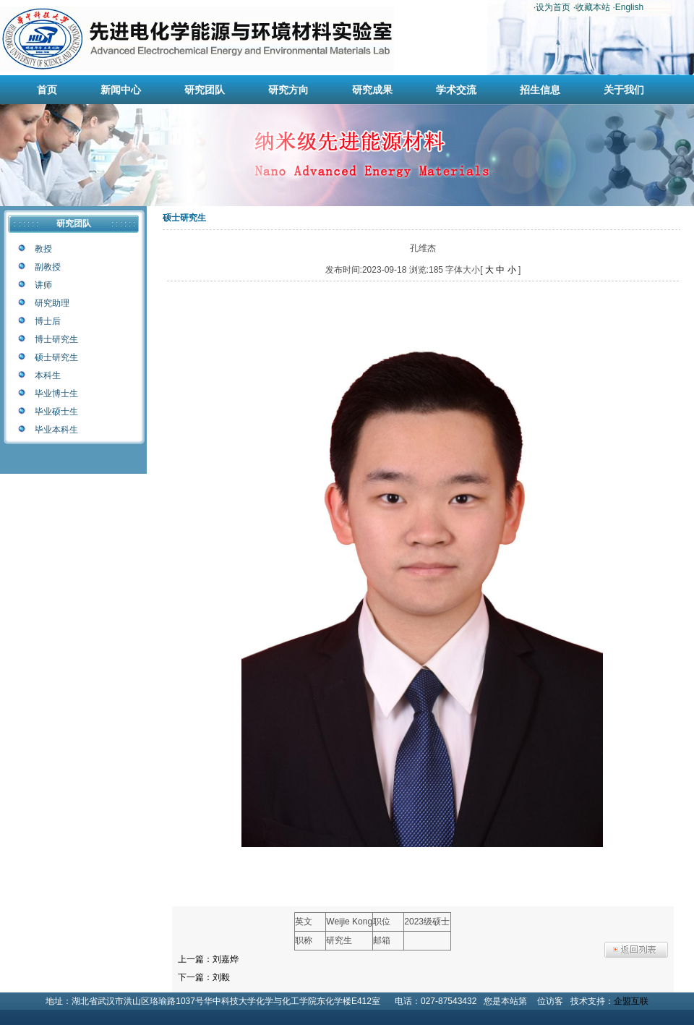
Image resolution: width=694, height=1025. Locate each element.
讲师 (43, 285)
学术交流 (456, 89)
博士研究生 (56, 339)
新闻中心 (120, 89)
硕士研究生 (56, 357)
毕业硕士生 (56, 412)
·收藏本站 (591, 7)
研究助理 (52, 303)
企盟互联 (631, 1001)
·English (627, 7)
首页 (47, 89)
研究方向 (288, 89)
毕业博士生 (56, 393)
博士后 (48, 321)
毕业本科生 (56, 430)
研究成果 (372, 89)
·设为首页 (552, 7)
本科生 (48, 375)
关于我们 (624, 89)
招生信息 (540, 89)
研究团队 (204, 89)
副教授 (48, 267)
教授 (43, 249)
